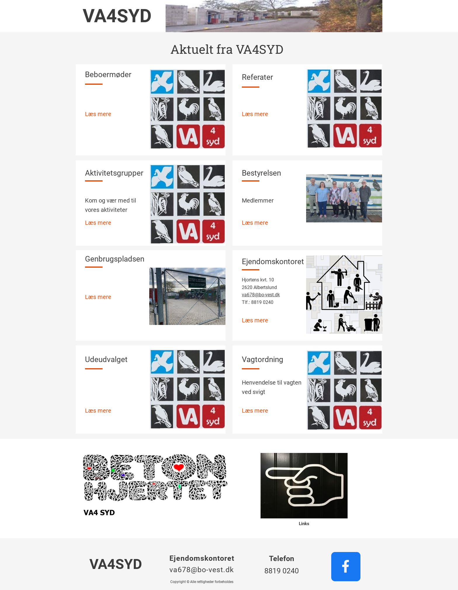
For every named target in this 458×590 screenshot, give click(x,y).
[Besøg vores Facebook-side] (345, 566)
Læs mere (98, 113)
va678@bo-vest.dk (261, 294)
